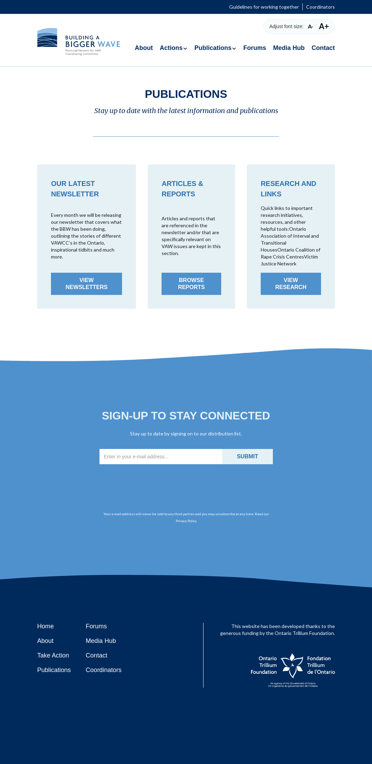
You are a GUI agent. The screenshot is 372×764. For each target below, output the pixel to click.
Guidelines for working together (264, 7)
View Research (290, 283)
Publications (54, 670)
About (144, 47)
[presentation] (186, 482)
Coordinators (320, 7)
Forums (254, 47)
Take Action (53, 655)
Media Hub (289, 47)
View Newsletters (86, 283)
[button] (173, 44)
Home (45, 626)
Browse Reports (191, 283)
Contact (323, 47)
